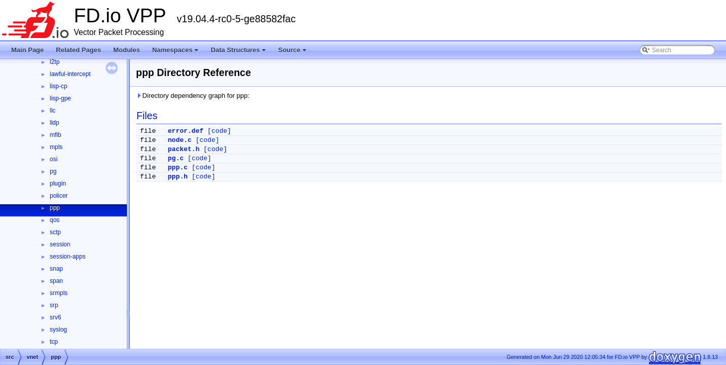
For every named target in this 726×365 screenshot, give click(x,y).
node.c (180, 140)
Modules (126, 50)
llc (52, 110)
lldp (54, 122)
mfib (55, 134)
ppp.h (178, 176)
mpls (56, 147)
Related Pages (78, 50)
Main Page (27, 50)
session (60, 244)
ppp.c (178, 167)
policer (58, 195)
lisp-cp (58, 86)
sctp (55, 232)
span (56, 280)
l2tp (54, 61)
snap (56, 268)
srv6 (55, 317)
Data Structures (239, 52)
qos (54, 220)
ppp (55, 207)
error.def (185, 131)
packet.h (183, 149)
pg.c (176, 158)
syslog (58, 329)
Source (293, 52)
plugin (58, 183)
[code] (219, 131)
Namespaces (176, 52)
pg (53, 171)
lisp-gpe (60, 98)
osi (53, 159)
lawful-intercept (70, 74)
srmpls (58, 293)
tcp (54, 341)
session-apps (68, 256)
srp (54, 305)
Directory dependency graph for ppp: (193, 95)
